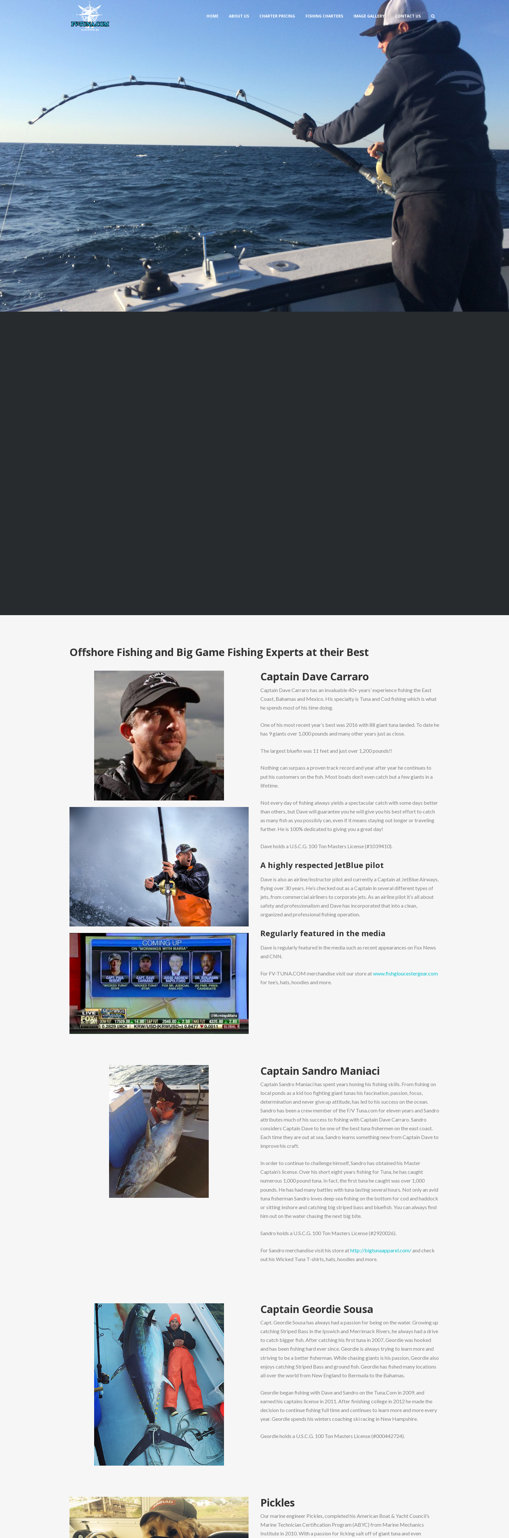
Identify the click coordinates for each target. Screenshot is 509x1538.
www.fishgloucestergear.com (405, 973)
